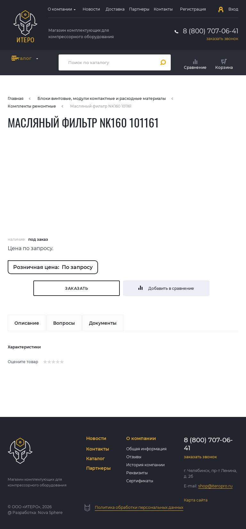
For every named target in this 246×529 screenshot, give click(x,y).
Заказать (76, 288)
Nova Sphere (50, 512)
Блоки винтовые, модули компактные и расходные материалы (101, 98)
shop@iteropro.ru (215, 486)
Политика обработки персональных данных (139, 507)
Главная (15, 98)
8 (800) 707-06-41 (210, 31)
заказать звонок (222, 38)
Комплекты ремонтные (32, 106)
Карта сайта (196, 500)
